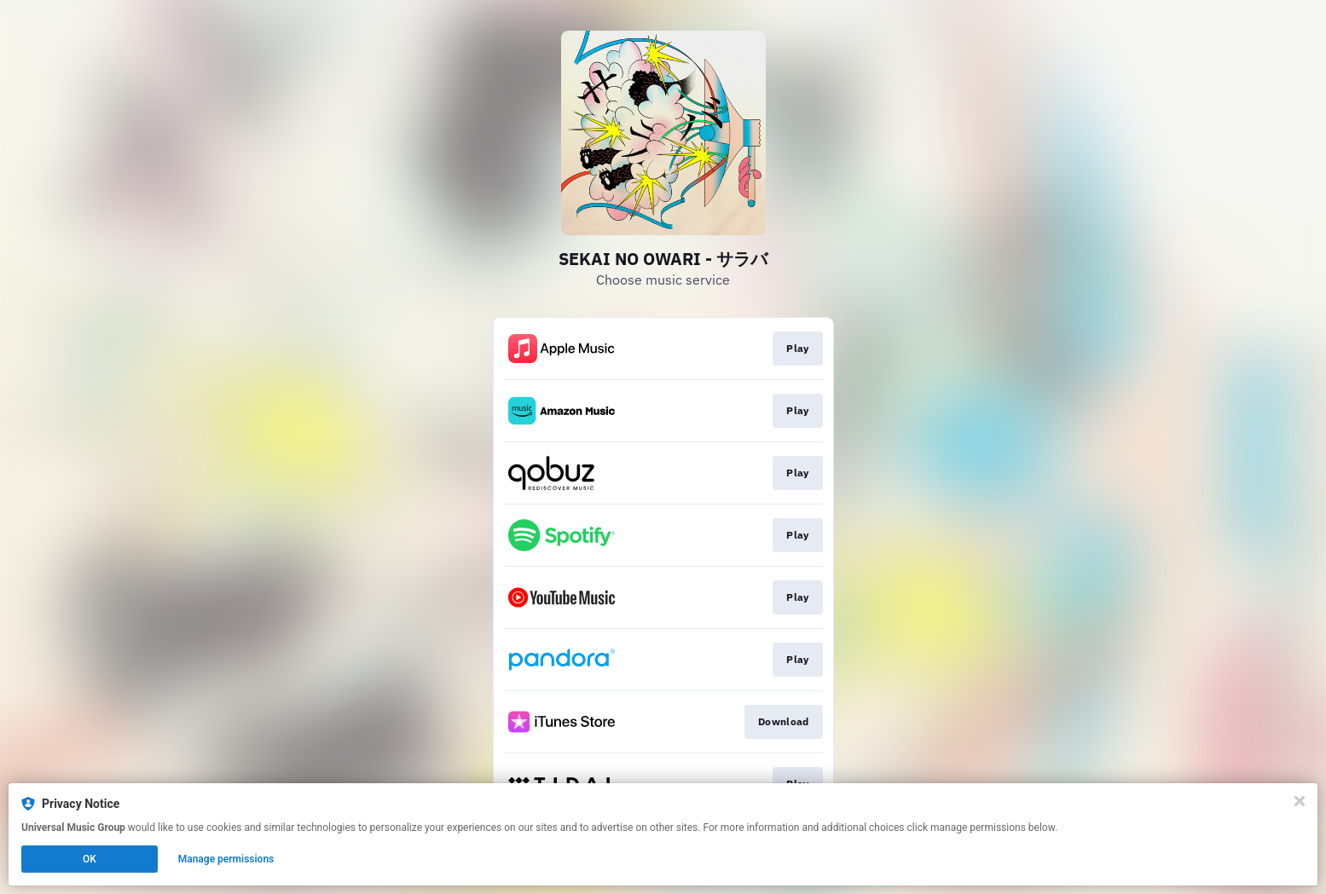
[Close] (1299, 801)
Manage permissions (226, 859)
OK (89, 859)
